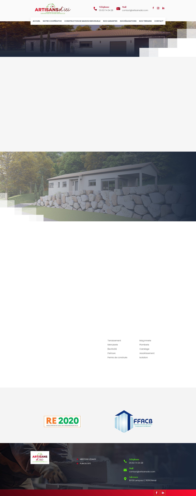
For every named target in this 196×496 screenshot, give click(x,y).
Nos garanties (110, 21)
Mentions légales (88, 459)
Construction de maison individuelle (82, 21)
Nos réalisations (128, 21)
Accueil (36, 21)
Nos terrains (145, 21)
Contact (158, 21)
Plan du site (85, 463)
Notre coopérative (52, 21)
